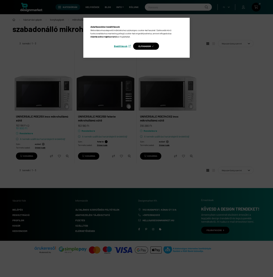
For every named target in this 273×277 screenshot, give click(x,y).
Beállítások (120, 46)
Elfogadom (144, 46)
